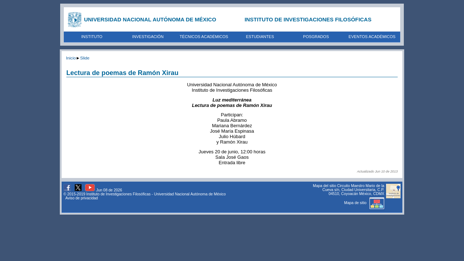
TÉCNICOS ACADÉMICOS (204, 36)
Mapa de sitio (364, 203)
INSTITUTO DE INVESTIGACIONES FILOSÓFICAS (308, 19)
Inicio (71, 57)
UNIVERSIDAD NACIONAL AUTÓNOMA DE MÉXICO (150, 19)
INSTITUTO (91, 36)
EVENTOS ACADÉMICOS (372, 36)
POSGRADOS (316, 36)
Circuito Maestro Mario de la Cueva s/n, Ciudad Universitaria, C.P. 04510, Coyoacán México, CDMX (353, 190)
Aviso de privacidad (81, 198)
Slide (85, 57)
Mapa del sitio (324, 186)
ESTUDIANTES (260, 36)
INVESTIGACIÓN (148, 36)
